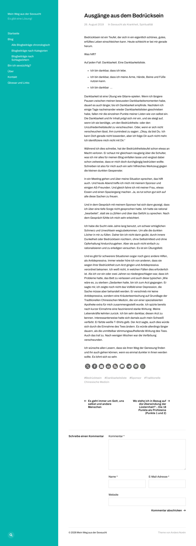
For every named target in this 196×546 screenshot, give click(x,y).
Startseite (13, 33)
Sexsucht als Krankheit (125, 24)
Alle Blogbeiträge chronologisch (30, 44)
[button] (87, 366)
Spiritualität (147, 24)
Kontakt (12, 77)
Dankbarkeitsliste (116, 377)
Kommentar (116, 436)
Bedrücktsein (94, 377)
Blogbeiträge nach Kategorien (29, 50)
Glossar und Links (18, 82)
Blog (10, 39)
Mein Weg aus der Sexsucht (24, 13)
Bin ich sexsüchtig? (19, 65)
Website (113, 494)
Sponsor (137, 377)
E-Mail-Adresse (159, 476)
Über (11, 71)
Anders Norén (178, 532)
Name (113, 476)
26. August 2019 (94, 24)
